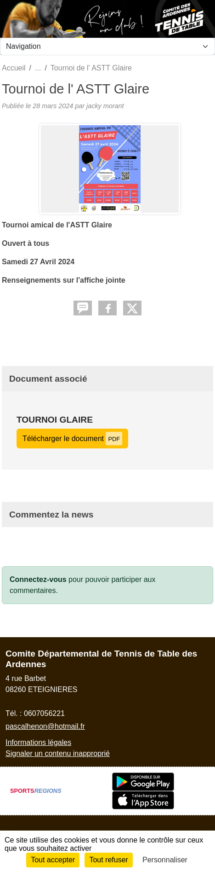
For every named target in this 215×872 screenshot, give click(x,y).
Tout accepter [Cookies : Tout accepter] (53, 860)
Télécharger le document (72, 438)
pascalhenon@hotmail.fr (45, 726)
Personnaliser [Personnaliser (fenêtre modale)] (164, 860)
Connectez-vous (38, 579)
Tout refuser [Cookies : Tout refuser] (108, 860)
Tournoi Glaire (55, 419)
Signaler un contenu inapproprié (58, 753)
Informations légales (38, 742)
